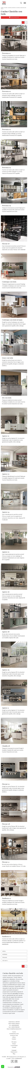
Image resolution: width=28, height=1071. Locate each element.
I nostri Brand (14, 1045)
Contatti (14, 1047)
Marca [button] (4, 951)
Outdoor (14, 1039)
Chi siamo (14, 1042)
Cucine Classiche (12, 7)
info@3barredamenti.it (15, 1029)
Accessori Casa (14, 1035)
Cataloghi (14, 1050)
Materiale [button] (4, 954)
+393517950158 (15, 1027)
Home (2, 7)
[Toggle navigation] (25, 3)
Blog (14, 1054)
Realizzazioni (14, 1052)
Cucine (5, 7)
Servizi (14, 1043)
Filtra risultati (14, 17)
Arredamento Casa (14, 1033)
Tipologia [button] (4, 957)
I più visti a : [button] (5, 960)
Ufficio (14, 1037)
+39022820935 (15, 1025)
